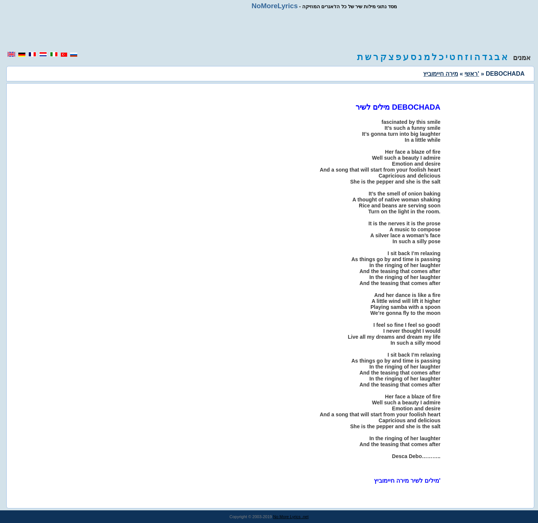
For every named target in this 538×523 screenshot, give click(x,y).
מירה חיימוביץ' (451, 74)
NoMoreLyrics (274, 6)
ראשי (471, 74)
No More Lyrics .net (291, 516)
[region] (269, 30)
